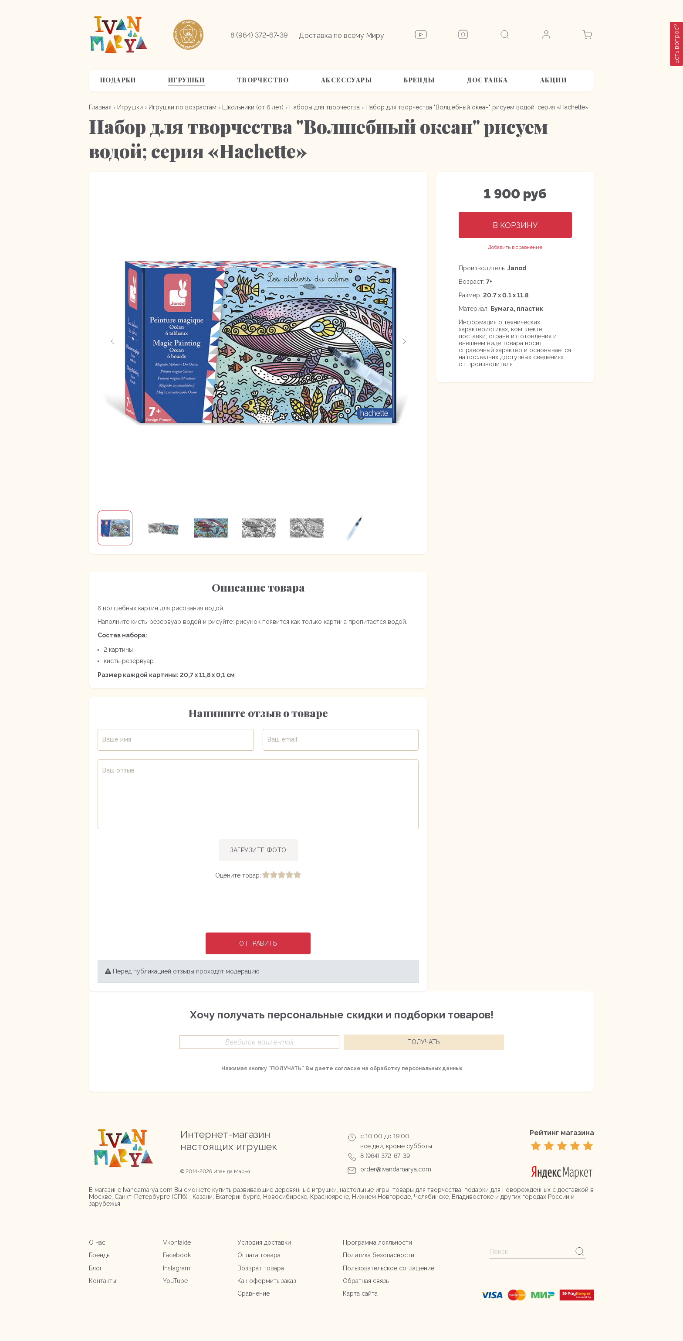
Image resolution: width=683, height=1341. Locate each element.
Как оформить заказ (266, 1280)
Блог (95, 1268)
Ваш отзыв (118, 770)
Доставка (487, 80)
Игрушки (186, 80)
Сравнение (253, 1293)
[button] (112, 341)
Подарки (118, 80)
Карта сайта (360, 1293)
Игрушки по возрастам (182, 107)
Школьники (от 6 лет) (253, 107)
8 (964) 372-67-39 (259, 35)
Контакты (102, 1280)
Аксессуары (346, 80)
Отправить (258, 943)
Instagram (176, 1268)
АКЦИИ (553, 80)
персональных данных (432, 1068)
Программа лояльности (377, 1242)
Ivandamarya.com (147, 1189)
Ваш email (282, 739)
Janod (517, 268)
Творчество (263, 80)
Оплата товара (259, 1255)
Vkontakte (177, 1242)
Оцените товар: (238, 875)
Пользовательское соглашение (388, 1268)
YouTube (175, 1280)
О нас (97, 1242)
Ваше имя (116, 739)
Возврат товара (260, 1268)
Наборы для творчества (324, 107)
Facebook (177, 1255)
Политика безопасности (378, 1255)
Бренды (419, 80)
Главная (100, 107)
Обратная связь (366, 1280)
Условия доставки (264, 1242)
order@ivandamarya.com (395, 1169)
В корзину (515, 225)
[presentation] (258, 907)
